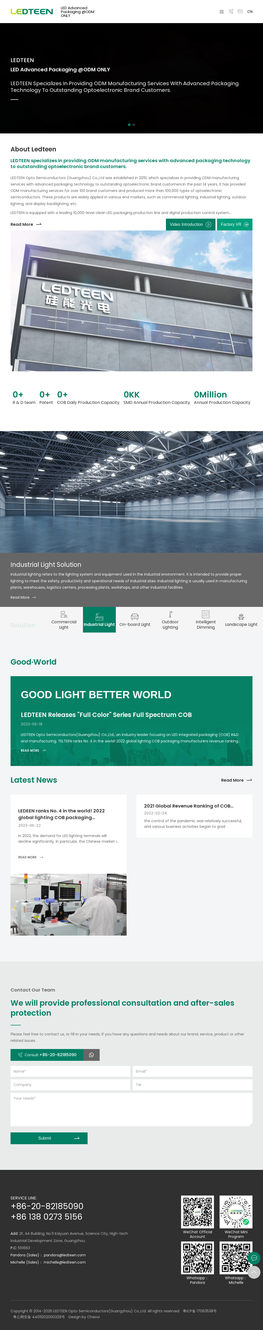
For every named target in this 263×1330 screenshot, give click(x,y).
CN (249, 11)
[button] (129, 124)
